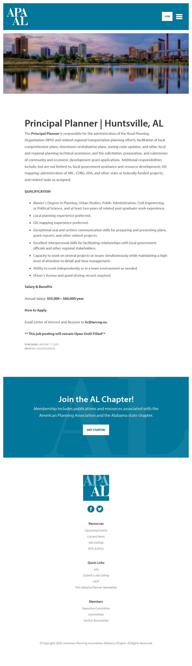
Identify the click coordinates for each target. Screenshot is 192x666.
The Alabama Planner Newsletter (96, 587)
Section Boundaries (96, 620)
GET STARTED (96, 430)
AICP (96, 581)
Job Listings (96, 542)
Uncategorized (45, 348)
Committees (96, 614)
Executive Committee (96, 608)
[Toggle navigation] (179, 16)
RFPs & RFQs (96, 548)
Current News (96, 536)
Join (96, 569)
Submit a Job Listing (96, 575)
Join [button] (167, 16)
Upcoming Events (96, 530)
